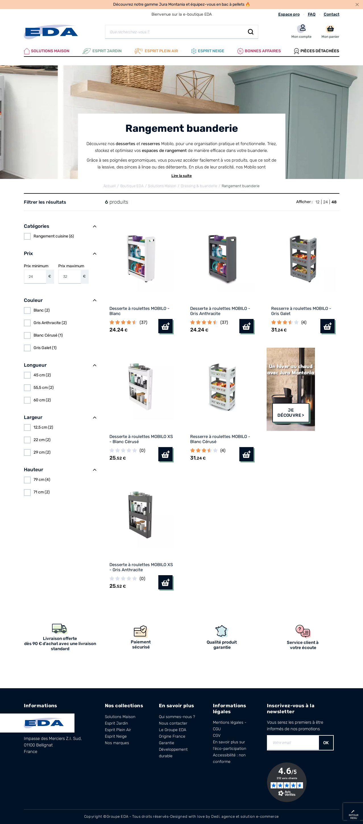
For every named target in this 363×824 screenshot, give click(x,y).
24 (325, 202)
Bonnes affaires (259, 51)
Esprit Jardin (102, 51)
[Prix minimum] (35, 277)
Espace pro (289, 14)
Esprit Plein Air (118, 729)
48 (334, 202)
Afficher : (304, 201)
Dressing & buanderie (199, 186)
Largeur (33, 417)
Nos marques (117, 742)
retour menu (353, 816)
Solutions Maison (47, 51)
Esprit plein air (156, 51)
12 (318, 202)
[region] (60, 236)
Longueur (35, 365)
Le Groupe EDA (172, 729)
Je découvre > (290, 413)
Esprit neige (207, 51)
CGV (217, 735)
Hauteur (33, 469)
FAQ (312, 14)
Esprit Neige (116, 736)
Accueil (109, 186)
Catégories (36, 226)
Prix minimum (39, 273)
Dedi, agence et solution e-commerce (245, 816)
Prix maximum (73, 273)
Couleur (33, 300)
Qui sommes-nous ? (177, 716)
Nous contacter (173, 723)
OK (326, 742)
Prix (28, 253)
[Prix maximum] (69, 277)
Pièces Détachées (316, 51)
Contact (331, 14)
